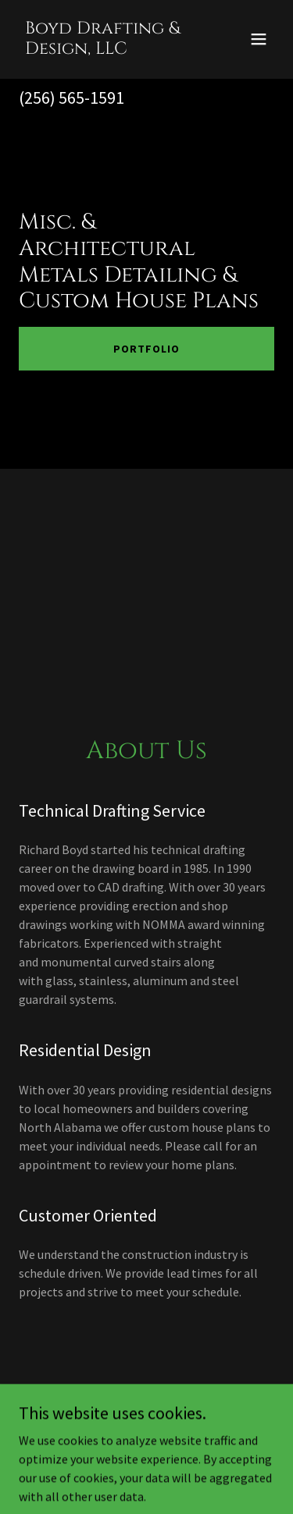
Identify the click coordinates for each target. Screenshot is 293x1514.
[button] (258, 39)
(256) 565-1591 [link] (71, 97)
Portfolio (146, 349)
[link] (108, 49)
